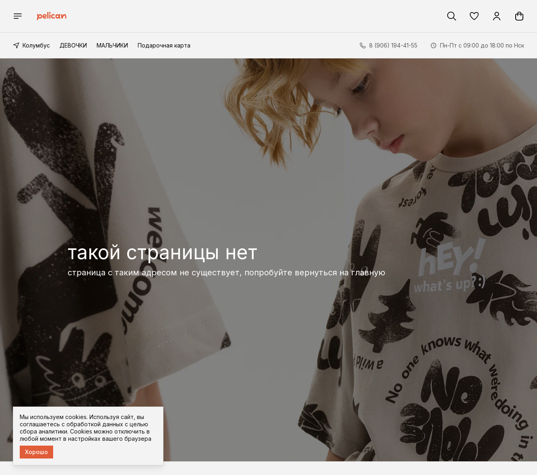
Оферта (276, 407)
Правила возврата (291, 395)
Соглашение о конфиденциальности (316, 383)
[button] (474, 16)
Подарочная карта (164, 45)
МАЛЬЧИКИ (112, 45)
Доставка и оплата (292, 371)
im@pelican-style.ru (409, 428)
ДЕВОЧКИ (73, 45)
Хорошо (36, 451)
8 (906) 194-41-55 (407, 391)
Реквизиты (280, 358)
